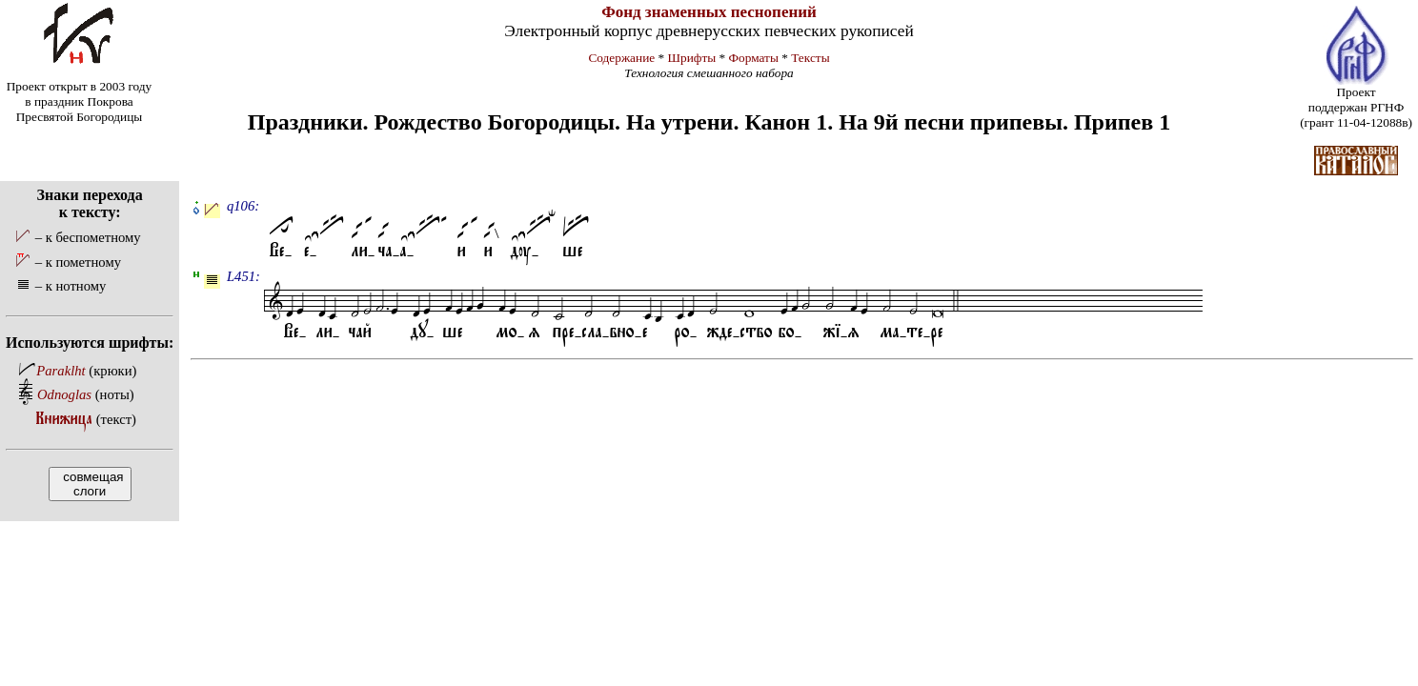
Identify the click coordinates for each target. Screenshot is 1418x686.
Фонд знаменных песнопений (709, 12)
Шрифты (692, 57)
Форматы (754, 57)
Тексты (810, 57)
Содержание (621, 57)
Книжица (64, 419)
